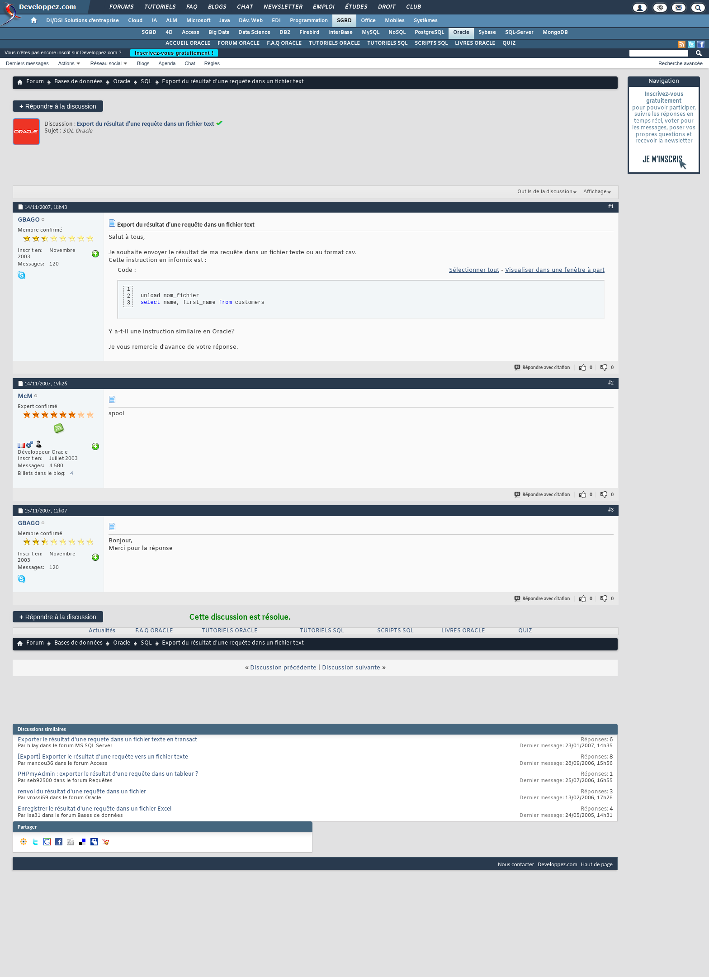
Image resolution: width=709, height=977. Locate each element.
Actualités (102, 631)
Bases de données (78, 81)
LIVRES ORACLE (475, 43)
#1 (611, 206)
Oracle (461, 32)
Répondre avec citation (542, 367)
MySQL (370, 32)
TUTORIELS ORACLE (334, 43)
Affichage (595, 192)
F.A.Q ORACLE (284, 43)
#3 (611, 510)
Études (356, 7)
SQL (146, 81)
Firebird (309, 32)
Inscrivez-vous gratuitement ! (174, 53)
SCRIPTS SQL (431, 43)
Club (413, 7)
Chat (244, 7)
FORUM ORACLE (238, 43)
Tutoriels (159, 7)
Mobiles (395, 21)
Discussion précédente (283, 668)
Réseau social (106, 63)
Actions (66, 63)
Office (368, 21)
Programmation (309, 21)
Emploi (323, 7)
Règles (212, 63)
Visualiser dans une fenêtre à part (555, 270)
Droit (386, 7)
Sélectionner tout (474, 270)
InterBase (340, 32)
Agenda (166, 63)
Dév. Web (251, 21)
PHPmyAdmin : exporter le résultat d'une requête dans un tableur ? (108, 774)
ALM (171, 21)
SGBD (344, 21)
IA (154, 21)
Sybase (487, 32)
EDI (276, 21)
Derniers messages (27, 63)
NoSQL (397, 32)
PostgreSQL (429, 32)
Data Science (254, 32)
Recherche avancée (680, 63)
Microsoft (198, 21)
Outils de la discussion (544, 192)
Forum (35, 81)
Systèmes (426, 21)
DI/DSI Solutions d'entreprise (82, 21)
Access (190, 32)
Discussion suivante (351, 668)
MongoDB (555, 32)
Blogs (217, 7)
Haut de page (597, 864)
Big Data (218, 32)
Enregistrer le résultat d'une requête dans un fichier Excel (94, 809)
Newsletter (282, 7)
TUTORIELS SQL (387, 43)
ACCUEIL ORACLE (187, 43)
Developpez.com (557, 864)
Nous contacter (516, 864)
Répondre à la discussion (57, 106)
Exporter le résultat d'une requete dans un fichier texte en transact (107, 740)
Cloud (135, 21)
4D (169, 32)
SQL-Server (519, 32)
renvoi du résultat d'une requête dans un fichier (82, 792)
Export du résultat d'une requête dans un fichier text (145, 124)
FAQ (191, 7)
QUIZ (508, 43)
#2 (611, 382)
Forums (121, 7)
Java (224, 21)
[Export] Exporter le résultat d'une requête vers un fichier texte (103, 757)
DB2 (284, 32)
